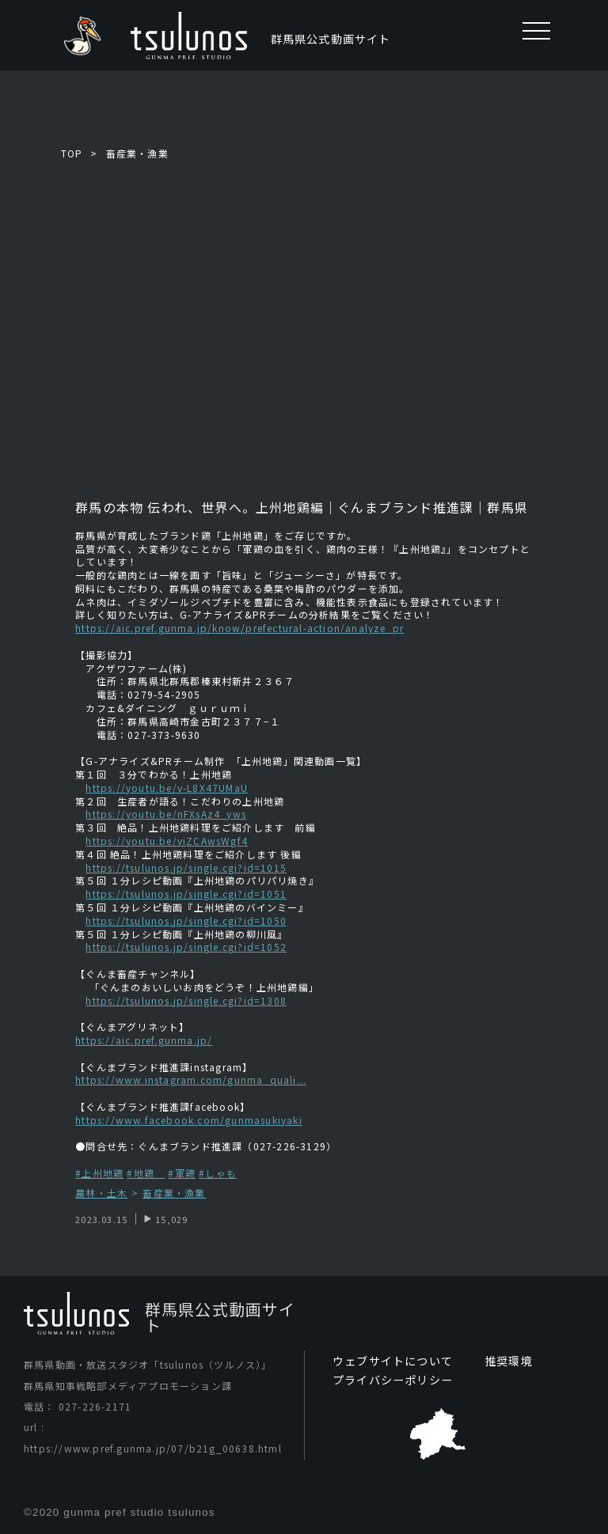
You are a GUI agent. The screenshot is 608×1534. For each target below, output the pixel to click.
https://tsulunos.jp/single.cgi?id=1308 (186, 1000)
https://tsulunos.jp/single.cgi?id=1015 (186, 867)
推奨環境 (508, 1361)
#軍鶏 (182, 1173)
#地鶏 (146, 1173)
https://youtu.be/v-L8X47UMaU (167, 787)
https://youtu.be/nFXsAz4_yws (166, 813)
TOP (72, 153)
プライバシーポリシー (392, 1380)
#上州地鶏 (99, 1173)
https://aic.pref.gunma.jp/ (143, 1040)
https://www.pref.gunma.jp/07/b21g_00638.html (153, 1448)
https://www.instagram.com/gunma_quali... (190, 1079)
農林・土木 (101, 1193)
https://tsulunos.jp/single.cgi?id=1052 (186, 946)
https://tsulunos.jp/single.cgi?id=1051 (186, 893)
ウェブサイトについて (392, 1361)
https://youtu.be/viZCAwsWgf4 (167, 840)
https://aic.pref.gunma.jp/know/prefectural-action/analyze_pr (239, 627)
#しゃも (218, 1173)
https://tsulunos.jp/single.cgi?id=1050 (186, 920)
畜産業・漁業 (137, 153)
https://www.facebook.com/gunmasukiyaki (188, 1120)
